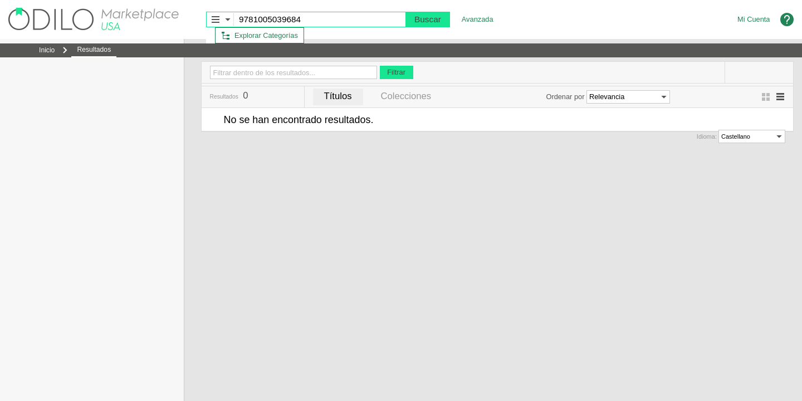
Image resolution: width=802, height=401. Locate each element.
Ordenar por (565, 96)
